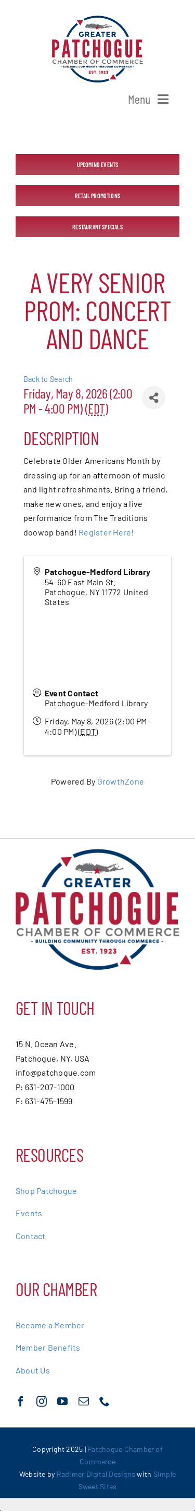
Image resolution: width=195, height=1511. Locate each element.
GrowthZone (120, 781)
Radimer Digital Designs (97, 1473)
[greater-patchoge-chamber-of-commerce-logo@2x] (97, 19)
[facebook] (21, 1401)
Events (29, 1213)
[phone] (104, 1401)
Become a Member (50, 1325)
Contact (31, 1236)
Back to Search (48, 379)
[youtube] (62, 1401)
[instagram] (41, 1401)
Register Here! (106, 532)
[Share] (153, 397)
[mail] (84, 1401)
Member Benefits (48, 1347)
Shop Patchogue (46, 1191)
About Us (33, 1370)
